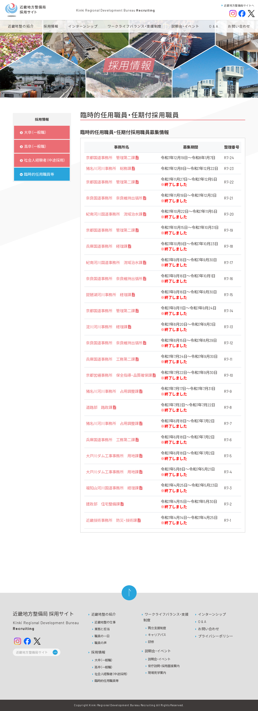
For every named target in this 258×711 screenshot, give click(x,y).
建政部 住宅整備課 (104, 504)
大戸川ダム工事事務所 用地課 (114, 456)
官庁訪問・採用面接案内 (164, 666)
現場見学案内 (157, 672)
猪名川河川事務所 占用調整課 (114, 391)
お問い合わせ (208, 629)
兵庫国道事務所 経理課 (108, 246)
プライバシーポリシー (215, 636)
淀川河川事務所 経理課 (108, 327)
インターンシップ (212, 614)
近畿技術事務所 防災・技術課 (113, 520)
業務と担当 (102, 629)
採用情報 (98, 652)
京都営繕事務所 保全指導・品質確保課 (120, 375)
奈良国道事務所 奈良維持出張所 (116, 198)
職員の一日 (102, 636)
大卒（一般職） (104, 660)
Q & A (202, 621)
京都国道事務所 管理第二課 (112, 157)
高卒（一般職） (104, 667)
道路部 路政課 (101, 407)
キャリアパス (157, 634)
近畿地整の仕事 (105, 622)
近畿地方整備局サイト (32, 652)
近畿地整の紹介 (103, 614)
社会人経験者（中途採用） (111, 674)
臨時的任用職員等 (107, 680)
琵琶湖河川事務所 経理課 (110, 294)
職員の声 (101, 642)
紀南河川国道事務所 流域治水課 (116, 214)
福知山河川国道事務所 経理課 (114, 488)
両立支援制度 (157, 628)
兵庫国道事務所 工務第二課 (112, 359)
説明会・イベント (158, 651)
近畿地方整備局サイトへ (238, 5)
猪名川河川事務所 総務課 (110, 168)
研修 (151, 641)
